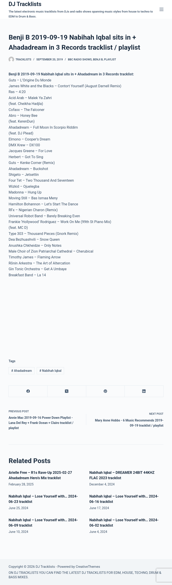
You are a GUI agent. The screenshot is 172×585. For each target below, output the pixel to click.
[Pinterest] (105, 391)
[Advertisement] (46, 314)
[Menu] (161, 9)
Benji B (98, 59)
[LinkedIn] (144, 391)
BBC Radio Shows (80, 59)
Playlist (110, 59)
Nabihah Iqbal (50, 370)
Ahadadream (21, 370)
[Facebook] (28, 391)
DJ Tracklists (25, 4)
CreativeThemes (88, 567)
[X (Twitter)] (66, 391)
